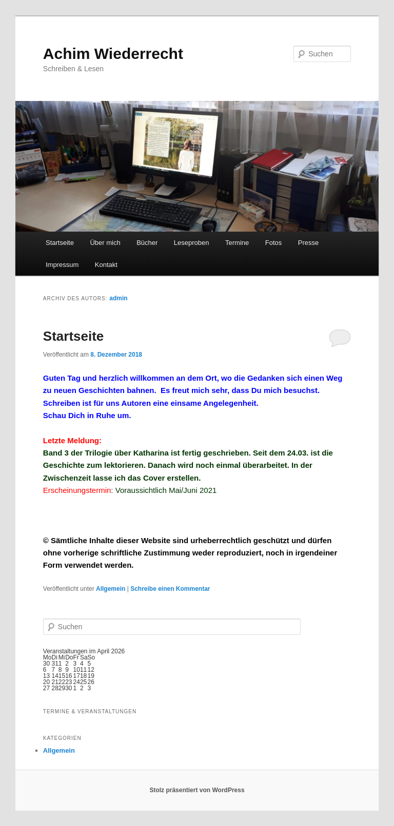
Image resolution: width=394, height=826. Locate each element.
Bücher (146, 242)
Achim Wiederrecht (113, 53)
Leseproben (191, 242)
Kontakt (106, 265)
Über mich (105, 242)
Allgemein (110, 588)
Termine (237, 242)
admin (118, 298)
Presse (308, 242)
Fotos (273, 242)
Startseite (60, 242)
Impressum (62, 265)
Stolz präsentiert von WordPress (196, 790)
